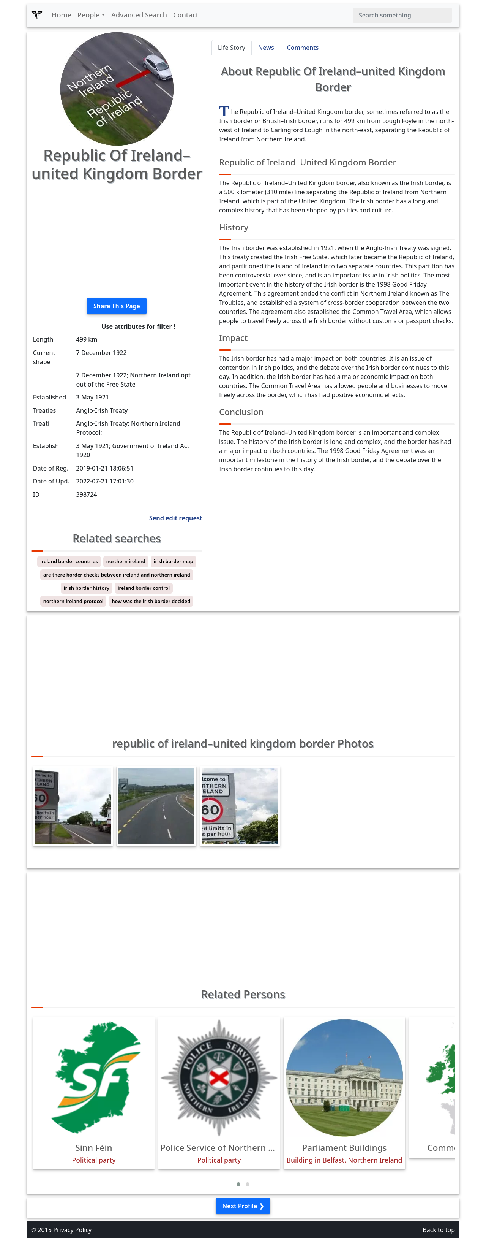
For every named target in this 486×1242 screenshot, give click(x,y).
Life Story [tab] (231, 47)
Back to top (439, 1230)
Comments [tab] (303, 47)
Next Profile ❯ (243, 1206)
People (88, 14)
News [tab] (266, 47)
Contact (186, 14)
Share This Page (116, 306)
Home (61, 14)
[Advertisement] (116, 238)
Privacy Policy (72, 1230)
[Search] (402, 15)
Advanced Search (139, 14)
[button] (238, 1184)
